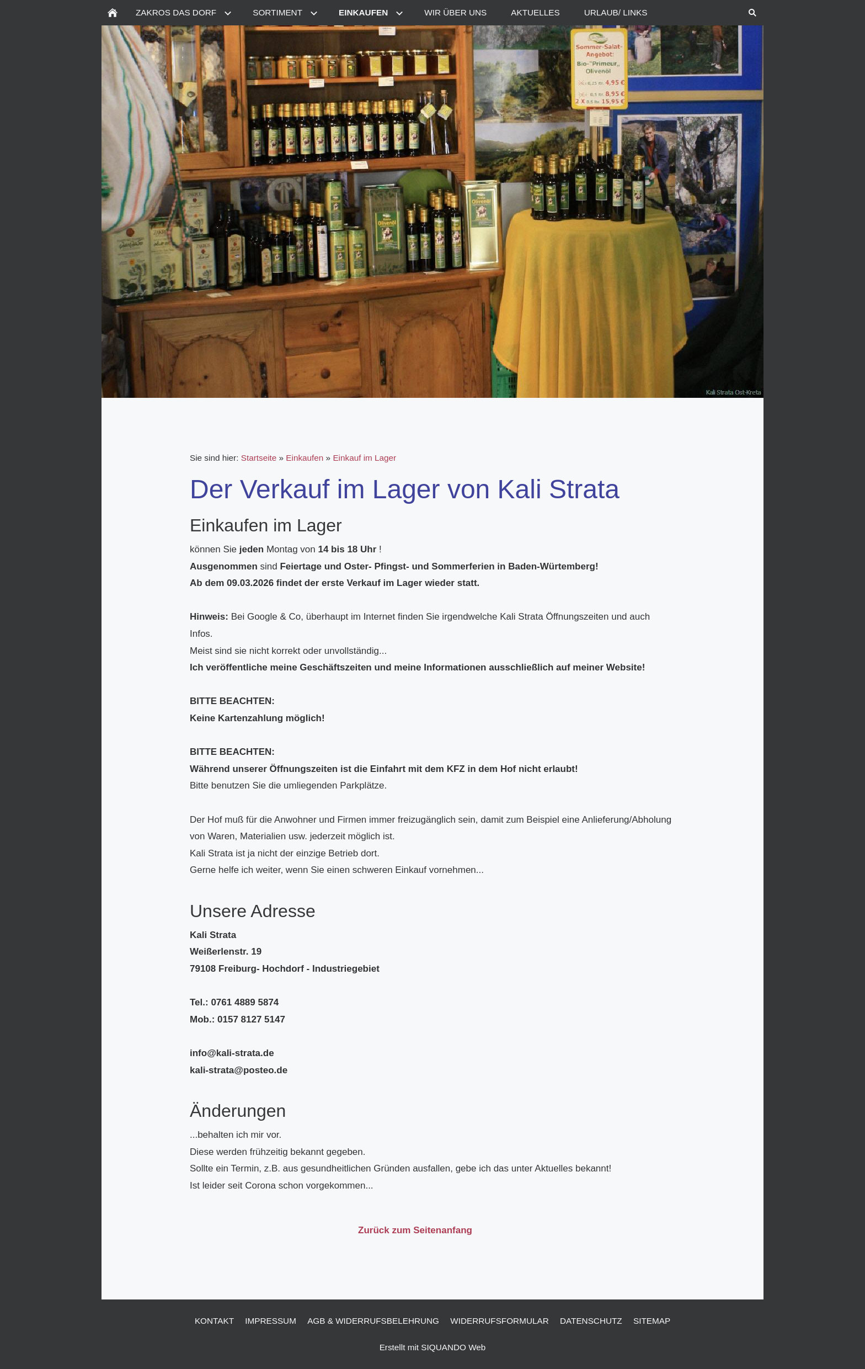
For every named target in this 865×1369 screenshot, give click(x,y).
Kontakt (214, 1320)
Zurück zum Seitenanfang (415, 1230)
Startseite (259, 457)
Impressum (270, 1320)
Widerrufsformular (499, 1320)
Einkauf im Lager (364, 457)
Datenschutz (591, 1320)
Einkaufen (304, 457)
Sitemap (651, 1320)
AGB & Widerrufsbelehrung (373, 1320)
